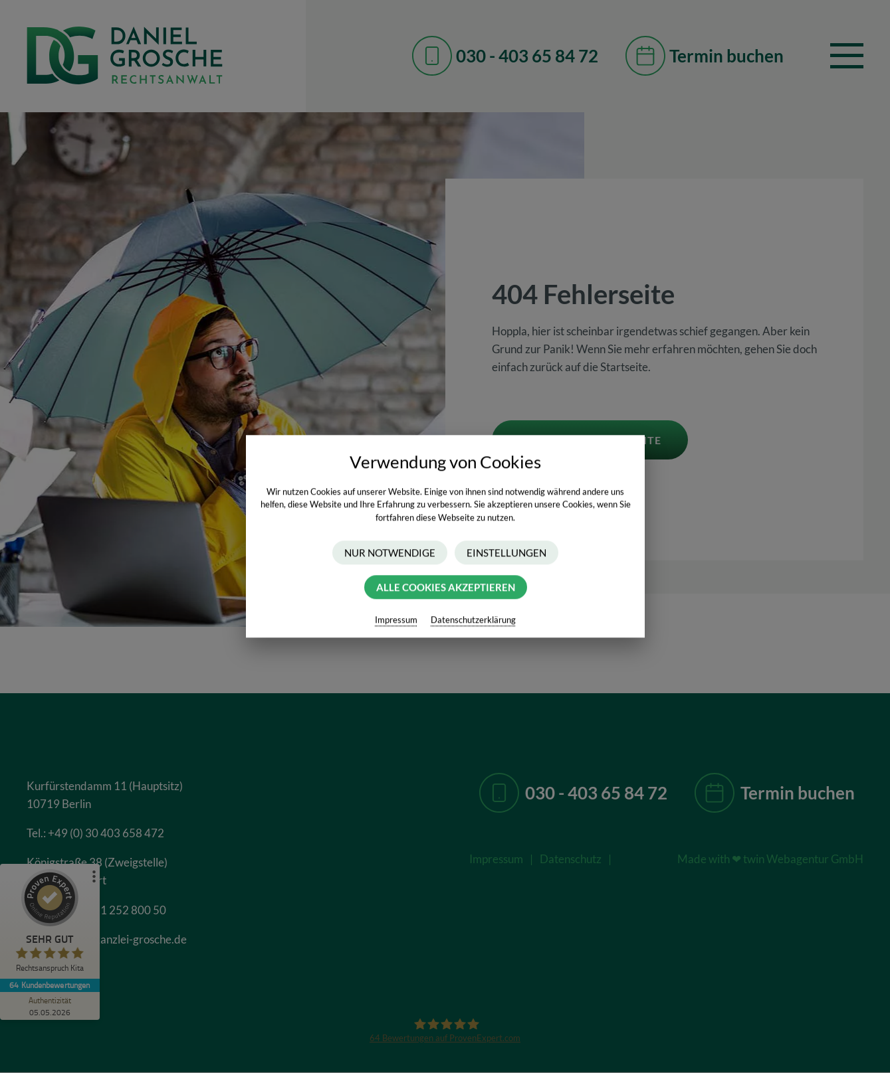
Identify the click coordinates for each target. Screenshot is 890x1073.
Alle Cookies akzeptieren (445, 588)
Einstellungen (506, 553)
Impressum (396, 620)
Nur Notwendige (389, 553)
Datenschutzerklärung (473, 620)
